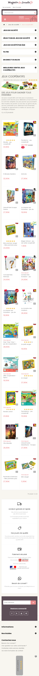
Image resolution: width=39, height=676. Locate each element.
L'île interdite (7, 443)
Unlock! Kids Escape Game (10, 208)
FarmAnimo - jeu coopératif (27, 412)
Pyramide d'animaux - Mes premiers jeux (10, 478)
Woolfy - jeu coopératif (7, 143)
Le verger (24, 378)
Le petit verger (26, 344)
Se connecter (7, 7)
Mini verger (25, 477)
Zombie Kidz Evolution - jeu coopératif (26, 276)
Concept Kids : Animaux (8, 276)
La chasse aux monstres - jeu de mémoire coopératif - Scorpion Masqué (28, 210)
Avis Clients (18, 665)
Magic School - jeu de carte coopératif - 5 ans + (28, 243)
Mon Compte (17, 7)
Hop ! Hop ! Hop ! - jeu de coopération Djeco (10, 344)
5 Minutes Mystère (9, 174)
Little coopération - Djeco (9, 377)
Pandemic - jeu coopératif (26, 141)
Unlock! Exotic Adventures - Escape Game (28, 445)
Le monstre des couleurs (26, 309)
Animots (24, 174)
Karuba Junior (8, 412)
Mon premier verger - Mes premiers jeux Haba (10, 245)
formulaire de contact (15, 651)
